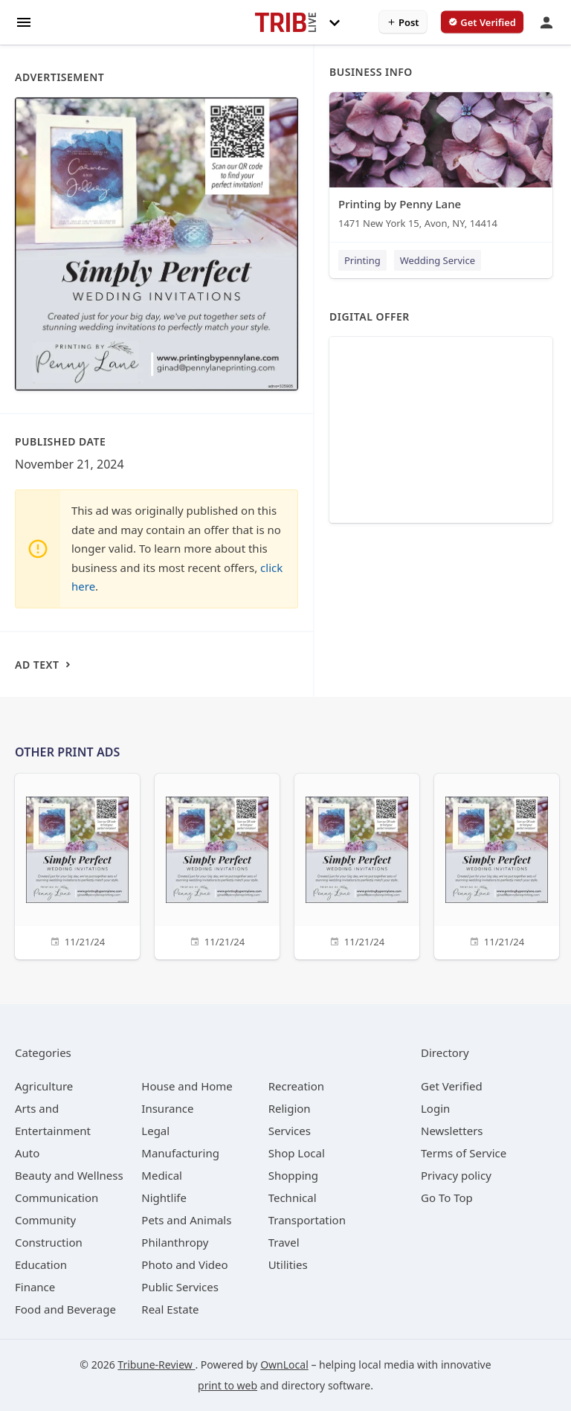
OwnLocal (284, 1364)
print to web (227, 1385)
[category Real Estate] (170, 1309)
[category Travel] (284, 1242)
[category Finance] (35, 1286)
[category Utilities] (288, 1264)
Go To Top (447, 1197)
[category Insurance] (167, 1108)
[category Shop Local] (296, 1152)
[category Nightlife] (164, 1197)
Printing (362, 260)
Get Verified (452, 1086)
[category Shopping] (293, 1175)
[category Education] (41, 1264)
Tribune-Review (156, 1364)
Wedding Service (437, 260)
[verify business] (482, 22)
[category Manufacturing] (180, 1152)
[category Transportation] (307, 1219)
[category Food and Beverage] (65, 1309)
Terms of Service (463, 1152)
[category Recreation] (296, 1086)
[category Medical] (161, 1175)
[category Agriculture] (44, 1086)
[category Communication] (56, 1197)
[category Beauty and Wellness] (69, 1175)
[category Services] (289, 1130)
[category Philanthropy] (174, 1242)
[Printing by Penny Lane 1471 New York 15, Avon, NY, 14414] (440, 164)
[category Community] (45, 1219)
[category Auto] (27, 1152)
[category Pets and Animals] (186, 1219)
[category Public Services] (180, 1286)
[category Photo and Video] (184, 1264)
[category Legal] (155, 1130)
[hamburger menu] (24, 21)
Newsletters (452, 1130)
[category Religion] (289, 1108)
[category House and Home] (187, 1086)
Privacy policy (456, 1175)
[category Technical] (292, 1197)
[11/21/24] (77, 865)
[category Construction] (49, 1242)
